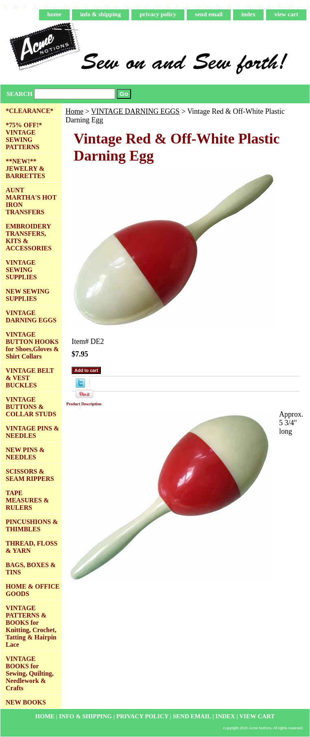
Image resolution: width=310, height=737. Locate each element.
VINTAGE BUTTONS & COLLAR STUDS (31, 406)
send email (209, 14)
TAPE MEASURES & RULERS (27, 500)
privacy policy (158, 14)
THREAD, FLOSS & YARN (31, 547)
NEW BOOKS (26, 702)
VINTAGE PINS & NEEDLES (32, 432)
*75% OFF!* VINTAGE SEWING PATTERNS (24, 136)
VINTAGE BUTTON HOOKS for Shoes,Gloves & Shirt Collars (32, 345)
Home (74, 111)
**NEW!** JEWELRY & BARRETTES (25, 168)
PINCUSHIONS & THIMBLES (32, 525)
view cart (286, 14)
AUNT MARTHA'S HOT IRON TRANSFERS (31, 201)
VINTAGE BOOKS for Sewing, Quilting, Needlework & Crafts (30, 673)
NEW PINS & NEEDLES (25, 453)
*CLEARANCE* (29, 110)
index (248, 14)
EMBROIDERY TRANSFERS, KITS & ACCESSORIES (29, 237)
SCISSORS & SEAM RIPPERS (30, 475)
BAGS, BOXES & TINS (31, 568)
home (54, 14)
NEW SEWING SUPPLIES (28, 295)
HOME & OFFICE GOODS (32, 590)
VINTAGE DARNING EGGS (135, 111)
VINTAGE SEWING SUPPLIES (21, 269)
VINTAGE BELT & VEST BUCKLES (30, 378)
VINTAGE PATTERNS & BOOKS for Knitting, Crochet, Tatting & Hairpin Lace (31, 626)
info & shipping (100, 14)
